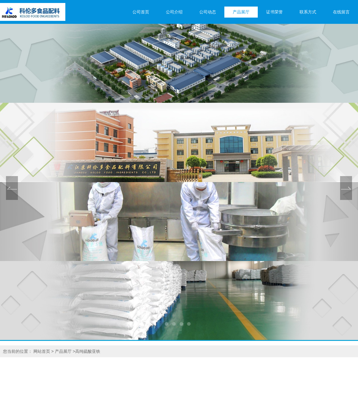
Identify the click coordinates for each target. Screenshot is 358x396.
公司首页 (140, 12)
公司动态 (207, 12)
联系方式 (308, 12)
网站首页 (41, 351)
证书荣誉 (274, 12)
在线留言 (341, 12)
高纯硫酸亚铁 (87, 351)
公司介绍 (174, 12)
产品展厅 (241, 12)
